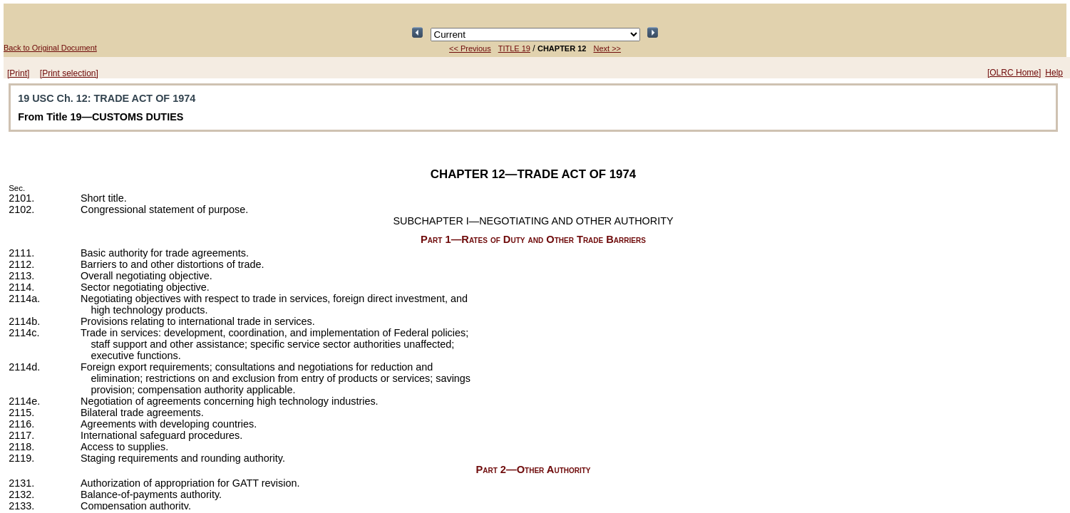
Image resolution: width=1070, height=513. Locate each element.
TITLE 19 (514, 48)
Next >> (607, 48)
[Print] (18, 73)
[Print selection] (69, 73)
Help (1054, 73)
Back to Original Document (50, 47)
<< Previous (470, 48)
